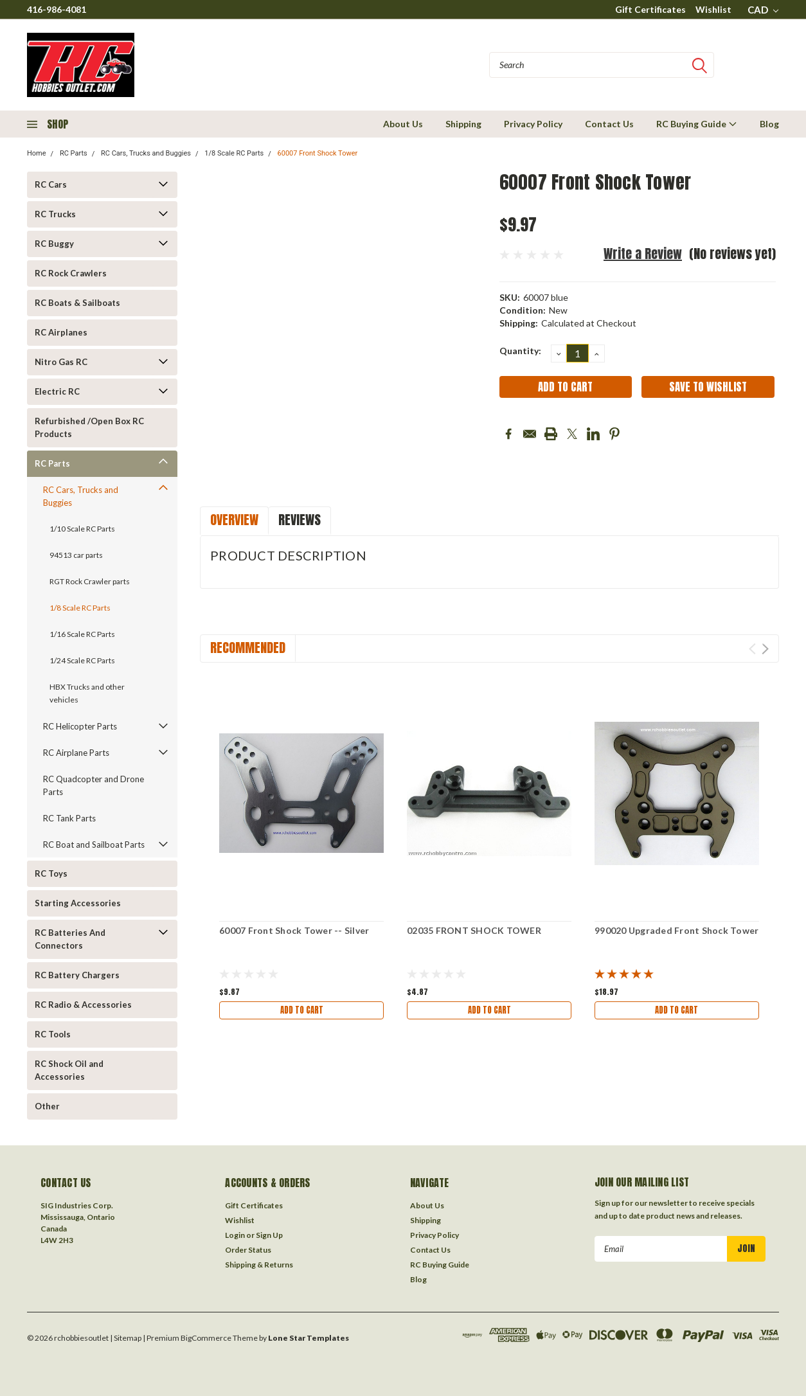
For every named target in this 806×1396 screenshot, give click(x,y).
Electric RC (57, 391)
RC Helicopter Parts (80, 726)
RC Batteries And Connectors (70, 939)
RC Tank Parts (69, 818)
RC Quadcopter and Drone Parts (93, 785)
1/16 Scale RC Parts (82, 634)
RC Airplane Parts (76, 752)
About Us (403, 123)
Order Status (248, 1250)
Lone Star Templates (308, 1338)
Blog (769, 123)
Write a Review (643, 254)
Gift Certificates (650, 9)
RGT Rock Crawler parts (89, 581)
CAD (763, 9)
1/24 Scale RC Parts (82, 660)
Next (765, 649)
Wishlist (713, 9)
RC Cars (51, 184)
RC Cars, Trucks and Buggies (146, 153)
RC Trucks (55, 214)
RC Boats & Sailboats (77, 303)
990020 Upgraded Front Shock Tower (676, 930)
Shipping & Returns (259, 1264)
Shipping (463, 123)
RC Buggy (54, 243)
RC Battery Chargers (77, 975)
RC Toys (51, 873)
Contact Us (609, 123)
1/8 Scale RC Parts (234, 153)
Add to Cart (301, 1011)
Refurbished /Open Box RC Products (89, 427)
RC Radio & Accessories (83, 1004)
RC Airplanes (61, 332)
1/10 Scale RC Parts (82, 528)
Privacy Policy (533, 123)
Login (235, 1235)
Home (36, 153)
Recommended (247, 648)
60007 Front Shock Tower (318, 153)
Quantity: (520, 350)
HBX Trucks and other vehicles (87, 693)
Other (47, 1106)
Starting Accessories (78, 903)
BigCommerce (206, 1338)
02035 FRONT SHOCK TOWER (474, 930)
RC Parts (73, 153)
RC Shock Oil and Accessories (69, 1070)
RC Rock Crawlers (71, 273)
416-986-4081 (56, 9)
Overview (234, 520)
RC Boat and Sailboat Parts (94, 844)
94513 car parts (76, 555)
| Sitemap (125, 1338)
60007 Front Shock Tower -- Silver (294, 930)
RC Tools (53, 1034)
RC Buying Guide (696, 123)
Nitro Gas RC (61, 362)
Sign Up (269, 1235)
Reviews (299, 520)
